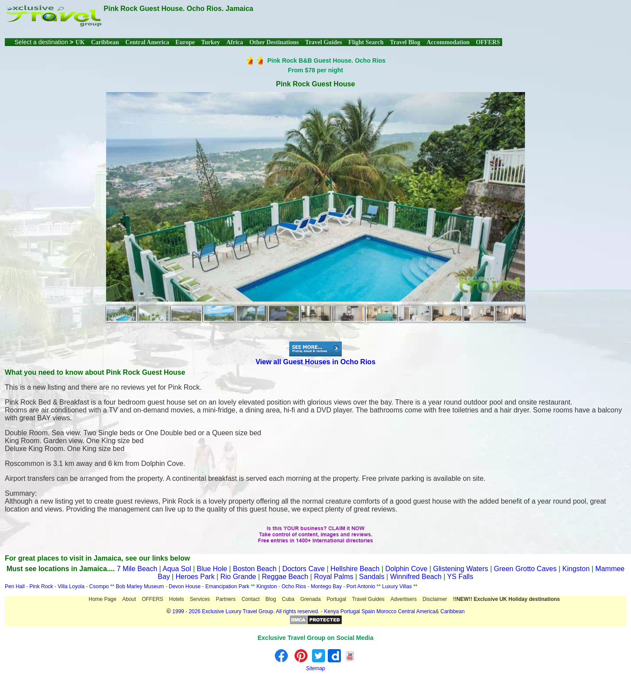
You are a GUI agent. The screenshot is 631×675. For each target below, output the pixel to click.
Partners (225, 599)
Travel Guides (323, 42)
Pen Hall (15, 586)
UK (80, 42)
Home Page (102, 599)
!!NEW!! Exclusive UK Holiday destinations (506, 599)
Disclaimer (434, 599)
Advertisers (403, 599)
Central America (147, 42)
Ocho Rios (294, 586)
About (129, 599)
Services (200, 599)
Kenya (331, 611)
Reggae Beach (285, 576)
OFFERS (488, 42)
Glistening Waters (460, 568)
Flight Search (365, 42)
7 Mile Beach (137, 568)
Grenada (310, 599)
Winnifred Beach (415, 576)
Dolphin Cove (406, 568)
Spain (368, 611)
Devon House (185, 586)
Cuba (288, 599)
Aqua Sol (178, 568)
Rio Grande (238, 576)
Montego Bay (326, 586)
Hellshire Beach (354, 568)
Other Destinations (274, 42)
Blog (271, 599)
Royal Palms (333, 576)
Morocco (386, 611)
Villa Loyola (71, 586)
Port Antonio (361, 586)
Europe (185, 42)
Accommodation (447, 42)
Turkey (210, 42)
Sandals (371, 576)
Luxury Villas (397, 586)
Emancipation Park (228, 586)
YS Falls (460, 576)
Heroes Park (195, 576)
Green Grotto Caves (525, 568)
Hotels (176, 599)
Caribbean (105, 42)
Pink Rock (41, 586)
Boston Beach (255, 568)
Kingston (575, 568)
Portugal (336, 599)
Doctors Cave (303, 568)
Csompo (99, 586)
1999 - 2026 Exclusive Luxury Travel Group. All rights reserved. (245, 611)
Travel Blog (405, 42)
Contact (250, 599)
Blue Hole (212, 568)
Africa (234, 42)
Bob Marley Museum (140, 586)
